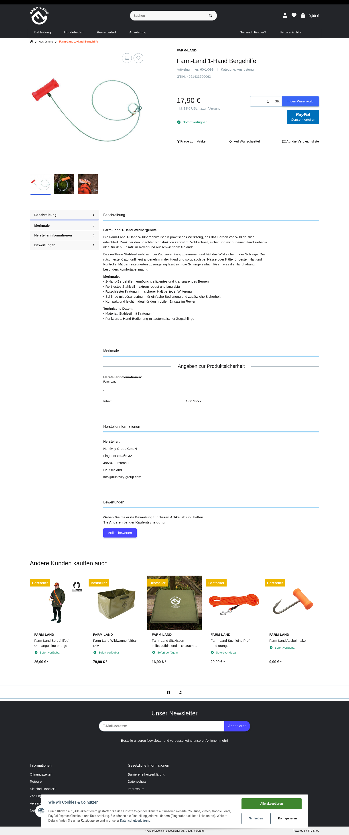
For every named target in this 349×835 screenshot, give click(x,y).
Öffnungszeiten (41, 774)
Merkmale (64, 225)
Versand (214, 108)
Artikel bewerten (120, 533)
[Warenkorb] (310, 15)
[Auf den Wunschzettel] (138, 58)
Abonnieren (237, 726)
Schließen (256, 818)
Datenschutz (137, 781)
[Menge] (261, 101)
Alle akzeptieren (271, 803)
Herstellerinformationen (64, 235)
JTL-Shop (313, 830)
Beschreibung (64, 215)
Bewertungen (64, 245)
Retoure (36, 781)
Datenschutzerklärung (135, 820)
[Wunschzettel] (294, 15)
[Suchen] (167, 16)
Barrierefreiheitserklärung (146, 774)
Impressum (136, 789)
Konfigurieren (287, 818)
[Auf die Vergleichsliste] (127, 58)
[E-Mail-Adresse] (162, 726)
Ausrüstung (245, 69)
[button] (285, 15)
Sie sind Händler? (43, 789)
